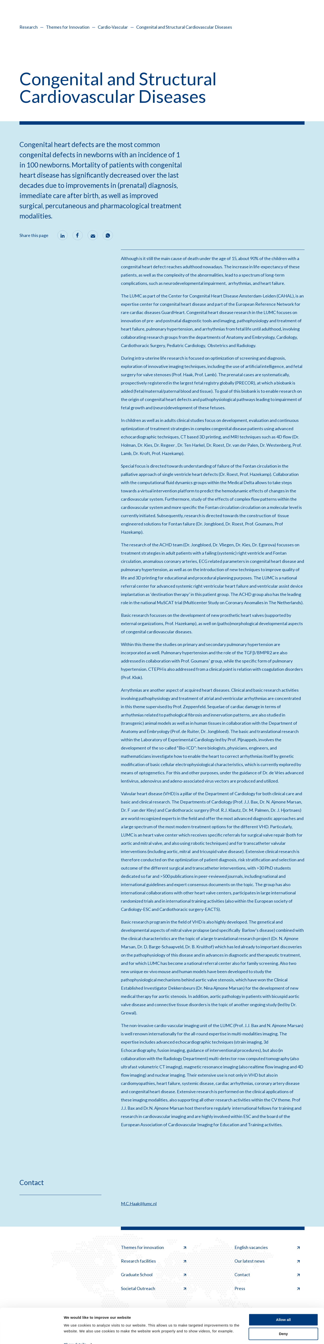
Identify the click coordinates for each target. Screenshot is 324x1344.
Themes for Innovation (68, 27)
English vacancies (267, 1247)
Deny (283, 1324)
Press (267, 1288)
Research (28, 27)
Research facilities (153, 1261)
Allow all (283, 1310)
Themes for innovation (153, 1247)
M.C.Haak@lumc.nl (139, 1203)
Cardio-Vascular (113, 27)
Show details (75, 1334)
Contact (267, 1274)
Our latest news (267, 1261)
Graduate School (153, 1274)
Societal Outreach (153, 1288)
